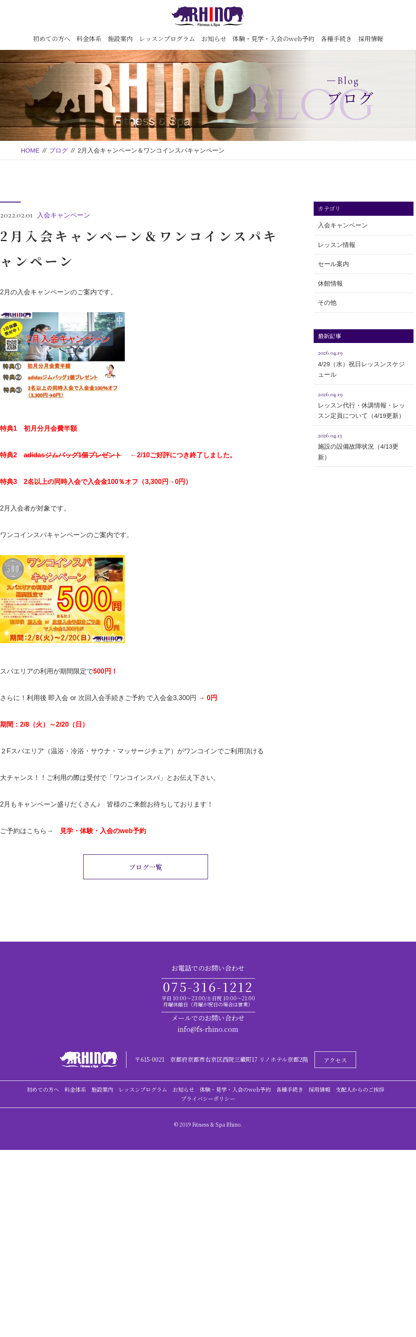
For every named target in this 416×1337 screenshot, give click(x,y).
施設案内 (120, 38)
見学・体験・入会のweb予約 (103, 830)
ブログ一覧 (145, 867)
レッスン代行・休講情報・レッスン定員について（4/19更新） (363, 404)
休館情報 (330, 283)
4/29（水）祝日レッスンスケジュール (363, 362)
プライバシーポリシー (208, 1099)
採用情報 (370, 38)
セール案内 (333, 263)
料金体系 (89, 38)
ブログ (58, 150)
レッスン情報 (336, 244)
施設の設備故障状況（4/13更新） (363, 445)
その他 (327, 302)
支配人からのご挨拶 (360, 1089)
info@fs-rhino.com (208, 1029)
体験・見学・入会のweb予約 (273, 38)
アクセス (335, 1060)
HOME (30, 150)
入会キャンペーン (63, 215)
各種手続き (336, 38)
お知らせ (213, 38)
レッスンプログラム (167, 38)
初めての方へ (51, 38)
